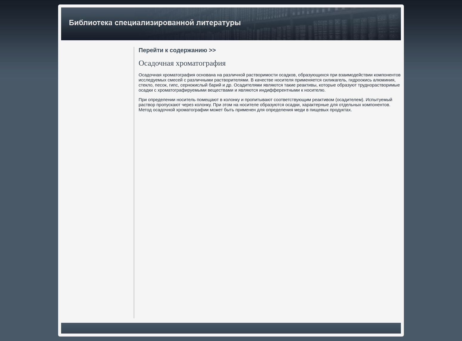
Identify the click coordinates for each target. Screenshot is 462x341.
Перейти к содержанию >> (177, 50)
